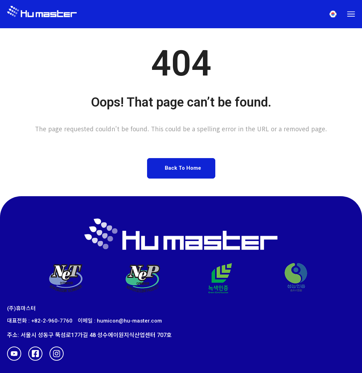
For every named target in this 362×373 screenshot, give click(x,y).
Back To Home (183, 168)
